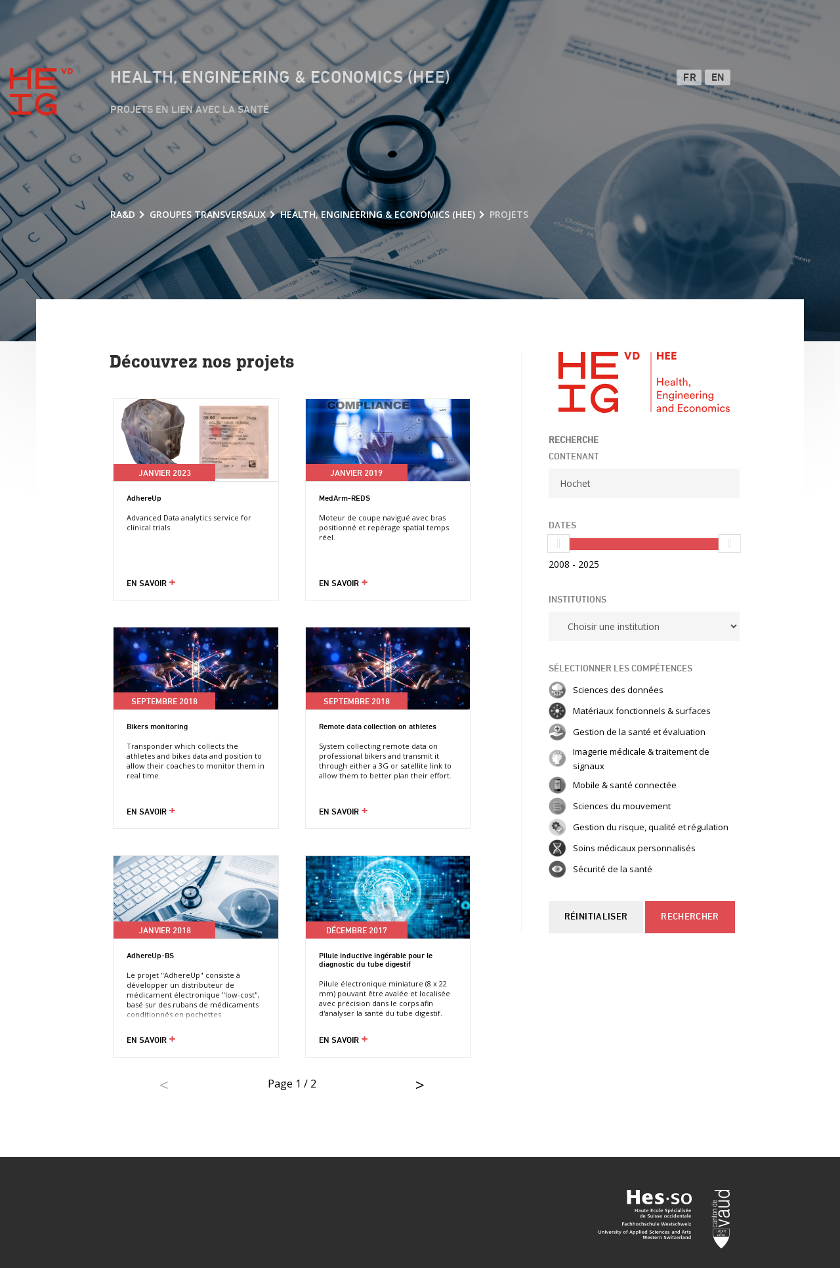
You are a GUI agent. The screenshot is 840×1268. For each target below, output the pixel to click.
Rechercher (690, 916)
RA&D (122, 214)
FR (689, 78)
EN (718, 78)
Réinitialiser (595, 916)
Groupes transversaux (208, 214)
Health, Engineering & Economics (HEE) (280, 78)
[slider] (558, 543)
